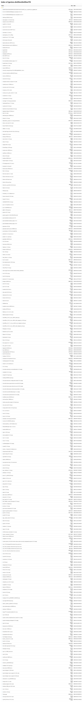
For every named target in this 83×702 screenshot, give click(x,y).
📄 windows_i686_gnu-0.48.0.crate (8, 686)
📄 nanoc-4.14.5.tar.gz (5, 416)
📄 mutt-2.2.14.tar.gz (5, 413)
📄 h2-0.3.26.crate (4, 241)
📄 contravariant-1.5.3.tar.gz (6, 98)
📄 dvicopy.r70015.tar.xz (6, 136)
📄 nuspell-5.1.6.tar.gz (5, 446)
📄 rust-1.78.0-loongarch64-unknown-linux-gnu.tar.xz (11, 544)
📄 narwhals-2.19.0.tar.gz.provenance (8, 418)
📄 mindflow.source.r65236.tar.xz (7, 397)
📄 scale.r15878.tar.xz (5, 567)
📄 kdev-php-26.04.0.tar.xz (6, 292)
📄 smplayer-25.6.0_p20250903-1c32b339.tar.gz (10, 597)
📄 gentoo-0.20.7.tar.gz (5, 212)
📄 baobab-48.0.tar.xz (5, 47)
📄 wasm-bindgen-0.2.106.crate (7, 670)
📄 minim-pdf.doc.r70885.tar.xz (7, 399)
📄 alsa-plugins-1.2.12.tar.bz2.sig (7, 19)
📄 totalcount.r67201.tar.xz (6, 643)
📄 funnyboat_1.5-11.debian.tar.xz (7, 193)
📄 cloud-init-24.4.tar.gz (5, 78)
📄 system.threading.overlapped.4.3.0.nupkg (9, 620)
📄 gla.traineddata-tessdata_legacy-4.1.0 (9, 220)
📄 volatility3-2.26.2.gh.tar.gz (6, 665)
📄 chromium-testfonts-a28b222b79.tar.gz (9, 73)
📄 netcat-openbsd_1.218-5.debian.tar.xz (9, 423)
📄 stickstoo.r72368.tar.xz (6, 609)
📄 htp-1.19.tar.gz (4, 251)
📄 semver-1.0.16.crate (5, 572)
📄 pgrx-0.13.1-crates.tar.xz (6, 481)
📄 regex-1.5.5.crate (5, 529)
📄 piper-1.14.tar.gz (5, 489)
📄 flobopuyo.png (4, 190)
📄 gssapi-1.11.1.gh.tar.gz (6, 236)
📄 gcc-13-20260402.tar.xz (6, 207)
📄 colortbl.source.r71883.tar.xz (7, 84)
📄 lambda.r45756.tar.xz (6, 309)
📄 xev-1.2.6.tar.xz (5, 689)
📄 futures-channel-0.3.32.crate (7, 196)
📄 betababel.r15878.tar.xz (6, 53)
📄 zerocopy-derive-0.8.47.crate (7, 696)
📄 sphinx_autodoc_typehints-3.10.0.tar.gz (9, 603)
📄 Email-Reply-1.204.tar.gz (6, 147)
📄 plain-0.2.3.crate (5, 492)
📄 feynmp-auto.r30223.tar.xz (7, 168)
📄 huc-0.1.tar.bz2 (4, 259)
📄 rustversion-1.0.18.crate (6, 559)
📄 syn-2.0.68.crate (5, 614)
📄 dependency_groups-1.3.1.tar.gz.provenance (10, 120)
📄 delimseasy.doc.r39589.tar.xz (7, 115)
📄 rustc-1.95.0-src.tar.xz (6, 553)
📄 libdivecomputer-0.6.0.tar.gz (7, 314)
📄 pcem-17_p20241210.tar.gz (7, 475)
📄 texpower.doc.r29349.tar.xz (7, 626)
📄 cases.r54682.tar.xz (5, 68)
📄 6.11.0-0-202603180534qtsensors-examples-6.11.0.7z (12, 14)
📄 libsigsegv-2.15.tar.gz (6, 328)
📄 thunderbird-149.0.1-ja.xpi (6, 631)
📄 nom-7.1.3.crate (5, 437)
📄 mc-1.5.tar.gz (4, 366)
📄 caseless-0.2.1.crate (5, 65)
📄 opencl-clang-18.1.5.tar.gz (7, 453)
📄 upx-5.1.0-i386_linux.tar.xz (7, 651)
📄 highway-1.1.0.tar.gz (5, 247)
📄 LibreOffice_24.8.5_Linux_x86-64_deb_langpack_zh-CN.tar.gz (13, 320)
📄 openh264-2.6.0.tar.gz (6, 456)
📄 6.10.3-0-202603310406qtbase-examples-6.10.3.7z (11, 11)
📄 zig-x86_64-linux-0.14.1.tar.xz (7, 699)
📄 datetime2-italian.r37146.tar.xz (7, 111)
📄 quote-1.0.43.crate (5, 523)
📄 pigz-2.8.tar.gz (4, 486)
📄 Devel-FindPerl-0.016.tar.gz (7, 125)
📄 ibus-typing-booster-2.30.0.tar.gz (8, 262)
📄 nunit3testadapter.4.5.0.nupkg (7, 443)
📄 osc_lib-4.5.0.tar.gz (5, 465)
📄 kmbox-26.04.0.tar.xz (6, 297)
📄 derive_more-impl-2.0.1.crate (7, 123)
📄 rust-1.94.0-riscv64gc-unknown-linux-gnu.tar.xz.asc (11, 548)
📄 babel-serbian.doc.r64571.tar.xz (8, 42)
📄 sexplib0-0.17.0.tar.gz (6, 584)
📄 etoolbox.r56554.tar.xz (6, 158)
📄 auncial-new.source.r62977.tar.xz (8, 29)
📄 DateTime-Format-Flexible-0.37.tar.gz (9, 108)
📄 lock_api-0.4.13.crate (6, 345)
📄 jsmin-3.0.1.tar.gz (5, 283)
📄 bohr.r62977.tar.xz (5, 55)
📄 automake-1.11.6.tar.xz (6, 32)
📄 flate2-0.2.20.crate (5, 187)
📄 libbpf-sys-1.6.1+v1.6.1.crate (7, 311)
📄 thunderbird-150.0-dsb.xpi (6, 634)
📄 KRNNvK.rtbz (4, 303)
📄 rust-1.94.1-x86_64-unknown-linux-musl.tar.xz (10, 550)
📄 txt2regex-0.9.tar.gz (5, 648)
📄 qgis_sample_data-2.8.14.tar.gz (8, 517)
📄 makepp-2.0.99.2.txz (5, 356)
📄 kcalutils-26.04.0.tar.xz (6, 289)
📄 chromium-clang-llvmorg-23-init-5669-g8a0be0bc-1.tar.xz (12, 70)
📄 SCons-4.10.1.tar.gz (5, 569)
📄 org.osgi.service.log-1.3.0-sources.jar (9, 462)
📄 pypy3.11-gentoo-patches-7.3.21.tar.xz (9, 510)
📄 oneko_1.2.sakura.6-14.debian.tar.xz (8, 449)
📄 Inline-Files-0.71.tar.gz (6, 267)
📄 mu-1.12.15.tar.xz (5, 410)
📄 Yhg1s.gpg (4, 694)
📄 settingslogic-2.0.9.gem (6, 579)
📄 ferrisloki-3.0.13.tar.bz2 (6, 166)
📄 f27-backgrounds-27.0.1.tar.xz (7, 163)
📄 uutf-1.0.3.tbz (4, 654)
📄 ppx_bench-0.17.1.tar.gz (6, 499)
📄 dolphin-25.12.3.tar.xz (6, 134)
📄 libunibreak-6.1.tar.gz (6, 337)
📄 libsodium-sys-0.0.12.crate (7, 331)
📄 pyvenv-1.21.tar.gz (5, 512)
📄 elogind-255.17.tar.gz (6, 144)
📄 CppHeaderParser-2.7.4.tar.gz (7, 103)
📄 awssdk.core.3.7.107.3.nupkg (7, 37)
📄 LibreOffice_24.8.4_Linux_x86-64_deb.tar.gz (10, 317)
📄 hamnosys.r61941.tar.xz (6, 244)
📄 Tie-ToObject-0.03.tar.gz (6, 636)
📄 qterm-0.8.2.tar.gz (5, 520)
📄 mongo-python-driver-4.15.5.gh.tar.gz (9, 407)
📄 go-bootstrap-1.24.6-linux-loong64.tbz (9, 231)
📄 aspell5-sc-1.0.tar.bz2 (6, 24)
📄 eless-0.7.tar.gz (5, 141)
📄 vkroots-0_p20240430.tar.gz (7, 662)
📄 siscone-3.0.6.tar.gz (5, 592)
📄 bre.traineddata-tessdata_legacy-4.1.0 (9, 60)
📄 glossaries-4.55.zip (5, 226)
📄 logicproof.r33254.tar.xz (6, 348)
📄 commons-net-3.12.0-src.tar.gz (7, 87)
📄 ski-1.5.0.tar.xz (4, 595)
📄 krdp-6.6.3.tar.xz (5, 300)
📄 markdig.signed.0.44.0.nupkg (7, 360)
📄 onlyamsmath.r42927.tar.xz (7, 451)
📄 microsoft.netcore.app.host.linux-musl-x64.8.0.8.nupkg (12, 383)
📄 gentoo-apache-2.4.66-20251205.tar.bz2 (9, 215)
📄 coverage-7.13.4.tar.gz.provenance (8, 100)
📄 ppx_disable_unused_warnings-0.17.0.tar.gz (10, 501)
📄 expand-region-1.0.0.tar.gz (7, 160)
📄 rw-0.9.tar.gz (4, 562)
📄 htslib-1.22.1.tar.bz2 (5, 254)
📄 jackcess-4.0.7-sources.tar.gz (7, 279)
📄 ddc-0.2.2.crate (4, 113)
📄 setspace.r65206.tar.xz (6, 576)
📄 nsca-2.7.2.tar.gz (5, 440)
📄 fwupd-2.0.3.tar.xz (5, 199)
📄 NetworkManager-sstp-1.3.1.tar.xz (8, 426)
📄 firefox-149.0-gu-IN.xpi (6, 182)
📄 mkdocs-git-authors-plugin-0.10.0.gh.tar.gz (10, 402)
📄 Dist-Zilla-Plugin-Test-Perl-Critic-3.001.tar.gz (10, 131)
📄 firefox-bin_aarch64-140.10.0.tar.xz (8, 185)
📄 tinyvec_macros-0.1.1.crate (7, 638)
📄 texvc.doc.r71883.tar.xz (6, 628)
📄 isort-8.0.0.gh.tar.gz (5, 276)
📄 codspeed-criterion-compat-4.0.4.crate (9, 81)
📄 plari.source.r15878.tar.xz (6, 494)
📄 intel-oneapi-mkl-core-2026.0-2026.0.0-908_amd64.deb (12, 270)
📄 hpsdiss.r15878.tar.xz (6, 249)
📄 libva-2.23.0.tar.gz (5, 340)
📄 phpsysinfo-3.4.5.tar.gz (6, 483)
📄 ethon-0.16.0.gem (5, 155)
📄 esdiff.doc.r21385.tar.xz (6, 153)
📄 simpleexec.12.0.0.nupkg (6, 589)
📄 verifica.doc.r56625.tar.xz (6, 657)
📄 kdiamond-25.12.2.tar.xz (6, 295)
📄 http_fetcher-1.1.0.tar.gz (6, 257)
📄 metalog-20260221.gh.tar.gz (7, 377)
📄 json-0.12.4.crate (5, 286)
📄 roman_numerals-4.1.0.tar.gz (7, 534)
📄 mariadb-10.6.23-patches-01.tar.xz (8, 358)
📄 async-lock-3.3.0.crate (6, 26)
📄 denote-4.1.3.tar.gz (5, 118)
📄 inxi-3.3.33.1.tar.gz (5, 273)
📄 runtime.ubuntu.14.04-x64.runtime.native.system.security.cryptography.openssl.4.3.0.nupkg (19, 541)
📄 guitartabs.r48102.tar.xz (6, 239)
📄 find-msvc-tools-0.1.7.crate (7, 173)
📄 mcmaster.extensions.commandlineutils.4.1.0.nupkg (11, 369)
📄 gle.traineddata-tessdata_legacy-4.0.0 (9, 223)
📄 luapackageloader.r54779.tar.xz (8, 351)
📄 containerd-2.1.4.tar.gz (6, 95)
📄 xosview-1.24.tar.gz (5, 691)
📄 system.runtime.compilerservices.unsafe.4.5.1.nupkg (11, 617)
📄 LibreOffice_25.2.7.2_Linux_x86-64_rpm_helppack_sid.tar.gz (13, 323)
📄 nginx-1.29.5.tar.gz (5, 432)
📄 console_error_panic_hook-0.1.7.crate (9, 92)
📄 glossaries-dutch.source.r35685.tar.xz (9, 228)
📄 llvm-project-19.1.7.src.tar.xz (7, 342)
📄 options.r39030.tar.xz (6, 459)
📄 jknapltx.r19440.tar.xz (6, 281)
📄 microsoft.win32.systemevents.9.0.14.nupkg (10, 394)
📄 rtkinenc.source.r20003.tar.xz (7, 536)
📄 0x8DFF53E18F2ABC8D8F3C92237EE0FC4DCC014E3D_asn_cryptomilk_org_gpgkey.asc (19, 9)
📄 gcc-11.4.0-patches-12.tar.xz (7, 204)
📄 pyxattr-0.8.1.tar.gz (5, 515)
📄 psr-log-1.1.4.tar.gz (5, 506)
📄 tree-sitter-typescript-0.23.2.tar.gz (8, 645)
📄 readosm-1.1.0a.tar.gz (6, 526)
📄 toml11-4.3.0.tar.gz (5, 641)
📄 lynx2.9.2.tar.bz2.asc (5, 353)
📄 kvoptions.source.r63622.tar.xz (7, 306)
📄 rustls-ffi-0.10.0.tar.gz (6, 556)
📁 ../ (2, 7)
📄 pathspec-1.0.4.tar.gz (6, 472)
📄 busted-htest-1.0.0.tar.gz (6, 63)
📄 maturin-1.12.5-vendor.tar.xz (7, 363)
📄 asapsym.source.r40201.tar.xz (7, 21)
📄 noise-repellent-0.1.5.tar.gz (7, 435)
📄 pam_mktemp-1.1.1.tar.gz (6, 470)
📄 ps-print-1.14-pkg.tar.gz (6, 503)
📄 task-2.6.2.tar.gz (5, 623)
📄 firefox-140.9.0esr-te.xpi (6, 179)
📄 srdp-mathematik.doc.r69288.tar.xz (8, 606)
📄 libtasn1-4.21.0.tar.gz (6, 334)
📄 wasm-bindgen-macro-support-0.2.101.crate (10, 673)
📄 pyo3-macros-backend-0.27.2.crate (8, 508)
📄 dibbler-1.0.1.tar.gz (5, 128)
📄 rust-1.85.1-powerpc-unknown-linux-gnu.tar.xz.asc (11, 546)
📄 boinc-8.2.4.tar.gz (5, 58)
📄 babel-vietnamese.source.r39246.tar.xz (9, 45)
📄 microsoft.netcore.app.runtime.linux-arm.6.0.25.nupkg (12, 386)
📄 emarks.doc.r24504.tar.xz (6, 150)
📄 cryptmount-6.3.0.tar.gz (6, 106)
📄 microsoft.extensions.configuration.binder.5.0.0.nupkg (12, 380)
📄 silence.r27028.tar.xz (6, 587)
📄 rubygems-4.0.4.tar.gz (6, 538)
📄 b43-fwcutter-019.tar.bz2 (6, 40)
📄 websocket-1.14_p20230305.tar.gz (8, 678)
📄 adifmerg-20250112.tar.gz (6, 17)
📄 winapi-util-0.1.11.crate (6, 681)
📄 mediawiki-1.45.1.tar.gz (6, 372)
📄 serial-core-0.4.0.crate (6, 574)
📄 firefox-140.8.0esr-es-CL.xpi (7, 176)
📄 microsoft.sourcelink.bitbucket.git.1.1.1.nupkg (10, 391)
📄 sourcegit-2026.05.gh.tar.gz (7, 600)
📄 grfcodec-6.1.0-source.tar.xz (7, 233)
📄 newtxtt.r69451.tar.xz (6, 429)
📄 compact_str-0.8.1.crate (6, 90)
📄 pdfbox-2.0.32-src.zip (6, 478)
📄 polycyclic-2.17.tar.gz (6, 497)
